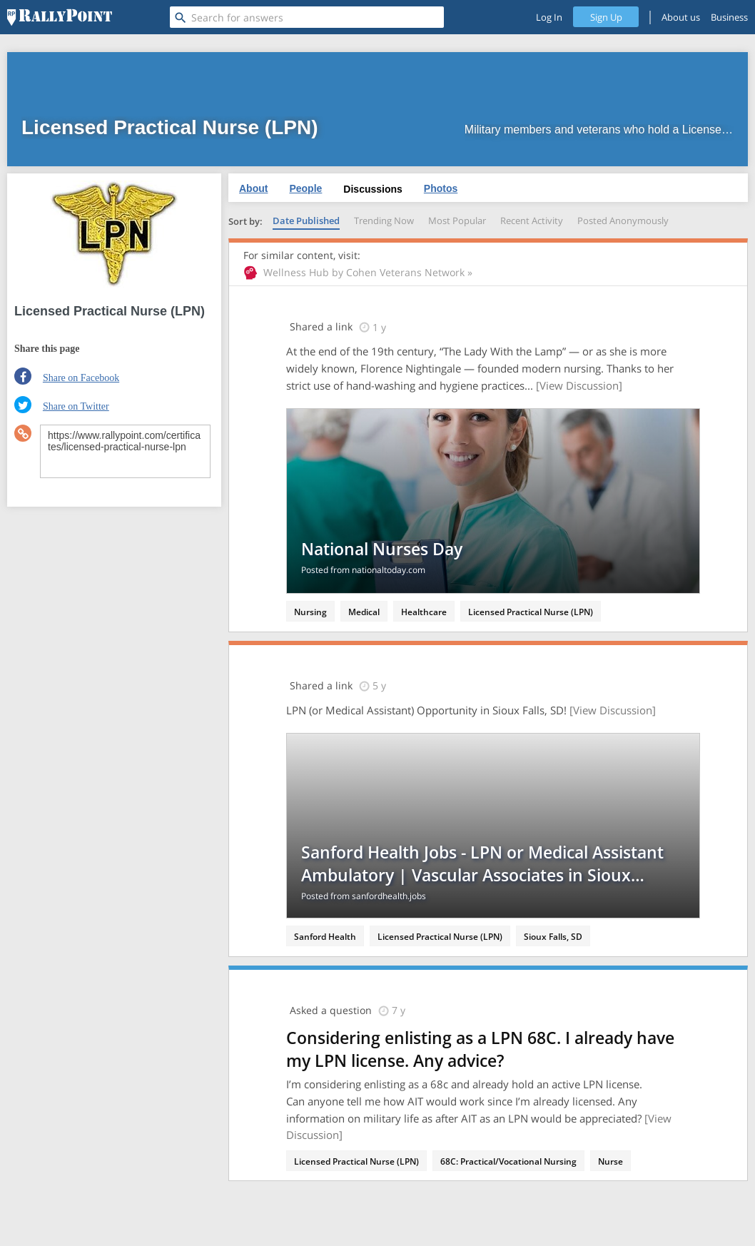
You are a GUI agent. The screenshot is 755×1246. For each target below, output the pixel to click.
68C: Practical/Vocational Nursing (508, 1161)
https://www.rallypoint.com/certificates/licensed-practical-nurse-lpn (125, 451)
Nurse (610, 1161)
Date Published (306, 220)
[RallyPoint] (59, 17)
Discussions (372, 189)
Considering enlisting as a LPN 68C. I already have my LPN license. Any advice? (480, 1049)
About (253, 188)
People (305, 188)
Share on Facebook (81, 378)
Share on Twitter (76, 406)
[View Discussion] (579, 385)
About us (681, 17)
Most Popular (457, 220)
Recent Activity (531, 220)
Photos (440, 188)
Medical (364, 612)
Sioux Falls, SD (553, 937)
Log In (549, 17)
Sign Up (606, 17)
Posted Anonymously (623, 220)
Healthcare (424, 612)
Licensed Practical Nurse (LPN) (530, 612)
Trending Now (384, 220)
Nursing (310, 612)
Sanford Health (325, 937)
